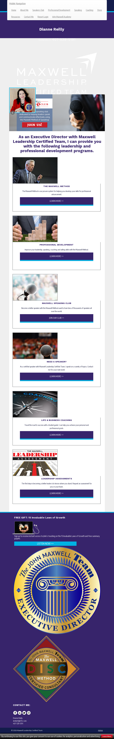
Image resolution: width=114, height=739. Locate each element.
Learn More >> (57, 201)
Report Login (43, 16)
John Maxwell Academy (61, 16)
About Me (24, 10)
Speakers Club (38, 10)
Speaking (78, 10)
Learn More (106, 736)
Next (101, 113)
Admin (100, 730)
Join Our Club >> (56, 318)
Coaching (89, 10)
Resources (15, 16)
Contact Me (29, 16)
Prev (12, 113)
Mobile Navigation (17, 3)
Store (99, 10)
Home (13, 10)
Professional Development (59, 10)
